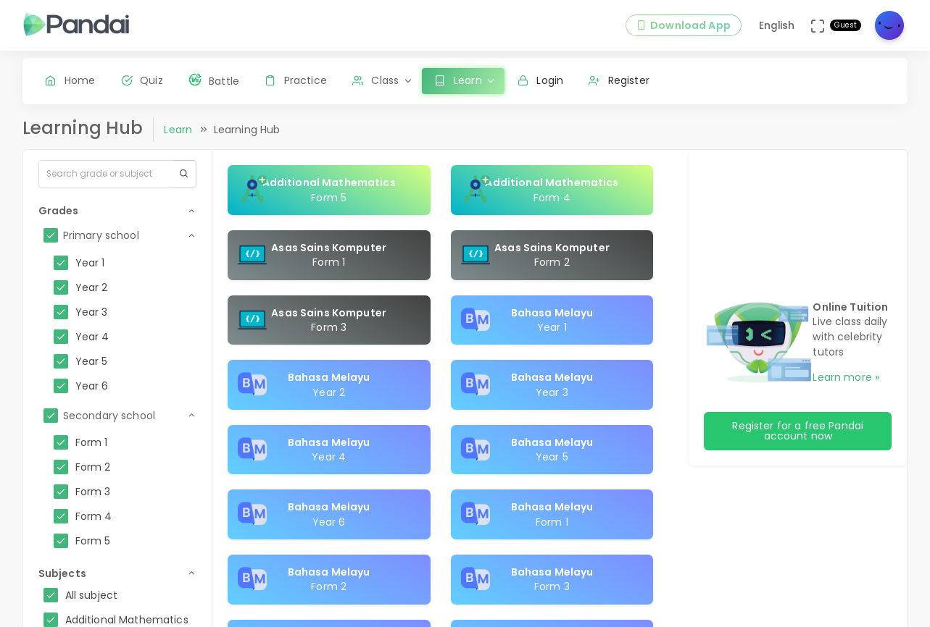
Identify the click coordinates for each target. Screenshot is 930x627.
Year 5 (91, 361)
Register (619, 80)
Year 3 (91, 312)
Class (375, 80)
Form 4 (93, 516)
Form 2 (93, 467)
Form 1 (91, 442)
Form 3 (93, 491)
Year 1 (90, 263)
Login (540, 80)
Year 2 (91, 287)
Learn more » (846, 377)
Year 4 (92, 336)
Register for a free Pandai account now (797, 430)
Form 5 (93, 541)
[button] (117, 210)
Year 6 (92, 386)
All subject (91, 595)
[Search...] (105, 174)
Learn (178, 129)
